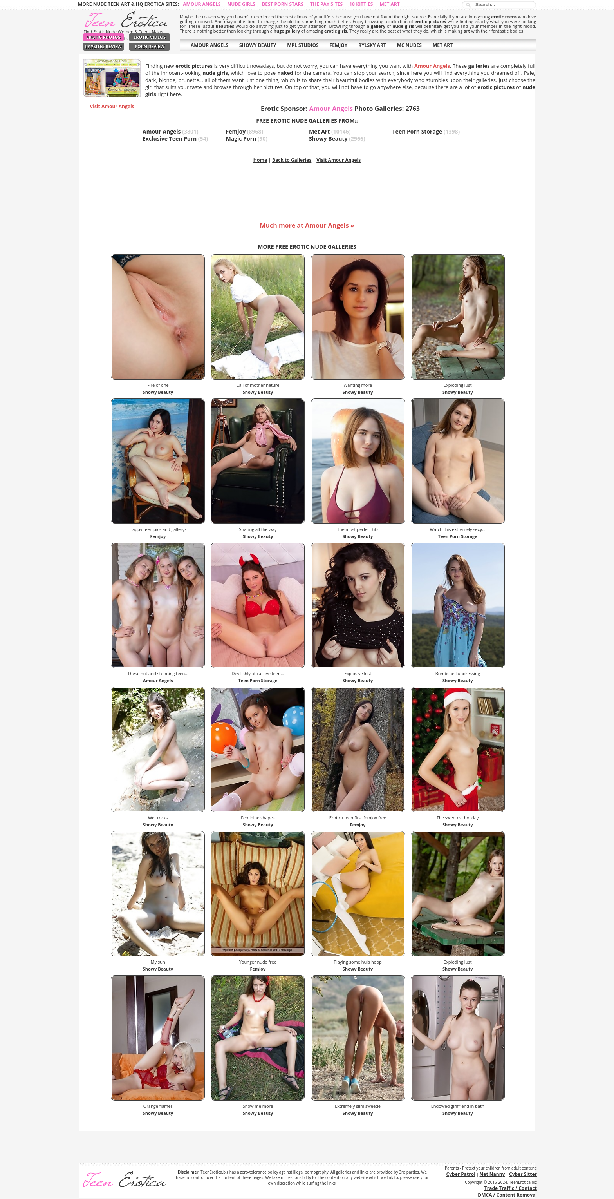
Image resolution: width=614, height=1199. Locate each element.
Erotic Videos (150, 37)
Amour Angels (201, 4)
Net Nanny (492, 1174)
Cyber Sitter (523, 1174)
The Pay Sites (326, 4)
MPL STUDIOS (302, 45)
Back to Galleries (291, 160)
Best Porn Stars (282, 4)
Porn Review (149, 46)
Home (260, 160)
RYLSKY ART (372, 45)
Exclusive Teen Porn (170, 138)
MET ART (443, 45)
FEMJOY (339, 45)
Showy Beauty (328, 138)
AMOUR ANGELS (209, 45)
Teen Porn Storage (417, 131)
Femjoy (236, 131)
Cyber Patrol (460, 1174)
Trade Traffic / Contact (510, 1188)
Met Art (389, 4)
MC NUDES (409, 45)
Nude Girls (241, 4)
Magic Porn (241, 138)
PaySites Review (103, 46)
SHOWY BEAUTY (257, 45)
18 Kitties (361, 4)
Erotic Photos (103, 37)
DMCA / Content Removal (507, 1195)
